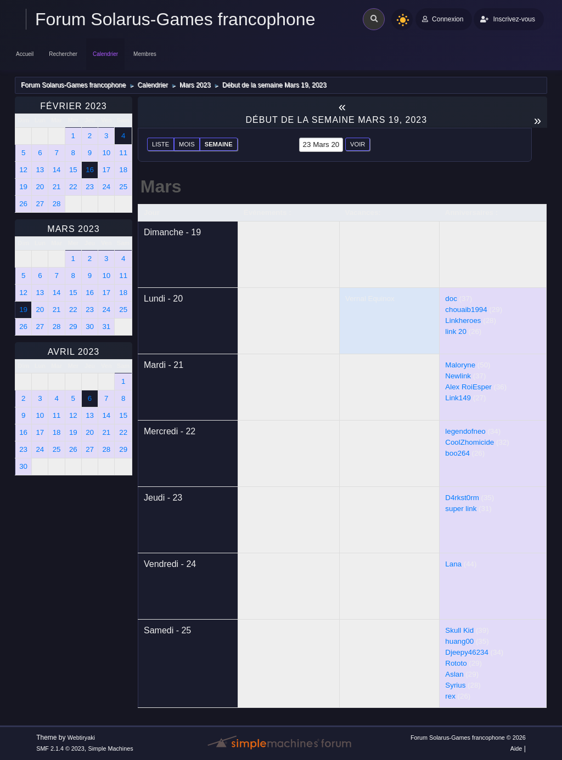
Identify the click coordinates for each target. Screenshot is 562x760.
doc (451, 298)
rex (450, 696)
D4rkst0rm (462, 498)
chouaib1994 (466, 309)
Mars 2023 (73, 229)
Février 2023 (73, 106)
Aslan (454, 674)
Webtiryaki (81, 737)
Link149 (458, 398)
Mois (187, 144)
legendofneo (465, 431)
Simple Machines (110, 748)
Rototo (456, 663)
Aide (516, 748)
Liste (160, 144)
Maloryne (460, 365)
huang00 (459, 641)
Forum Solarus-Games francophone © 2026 (468, 737)
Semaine (219, 144)
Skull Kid (459, 630)
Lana (453, 564)
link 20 (456, 331)
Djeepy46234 (466, 652)
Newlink (458, 376)
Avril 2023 (74, 351)
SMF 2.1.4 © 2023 (60, 748)
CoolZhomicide (469, 442)
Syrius (455, 685)
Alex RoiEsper (468, 387)
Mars (161, 186)
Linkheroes (463, 320)
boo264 (457, 453)
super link (460, 508)
